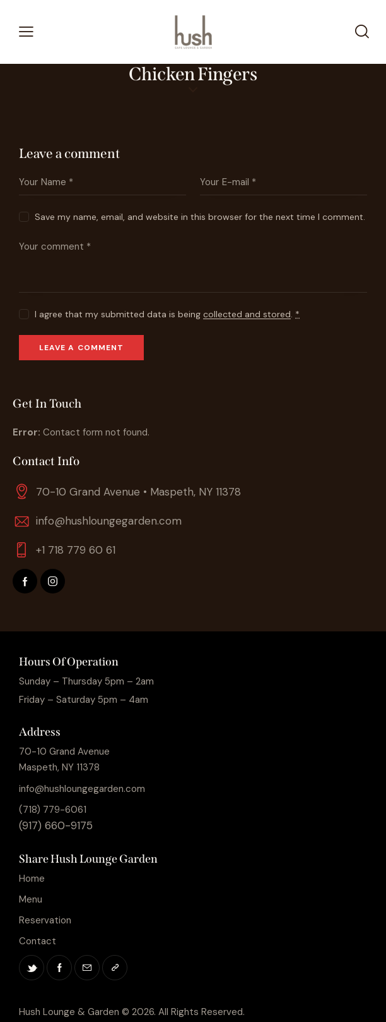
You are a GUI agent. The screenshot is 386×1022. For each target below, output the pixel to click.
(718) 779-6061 (52, 809)
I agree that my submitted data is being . (167, 314)
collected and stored (247, 314)
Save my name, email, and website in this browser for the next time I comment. (200, 216)
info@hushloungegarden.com (109, 521)
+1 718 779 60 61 (75, 550)
